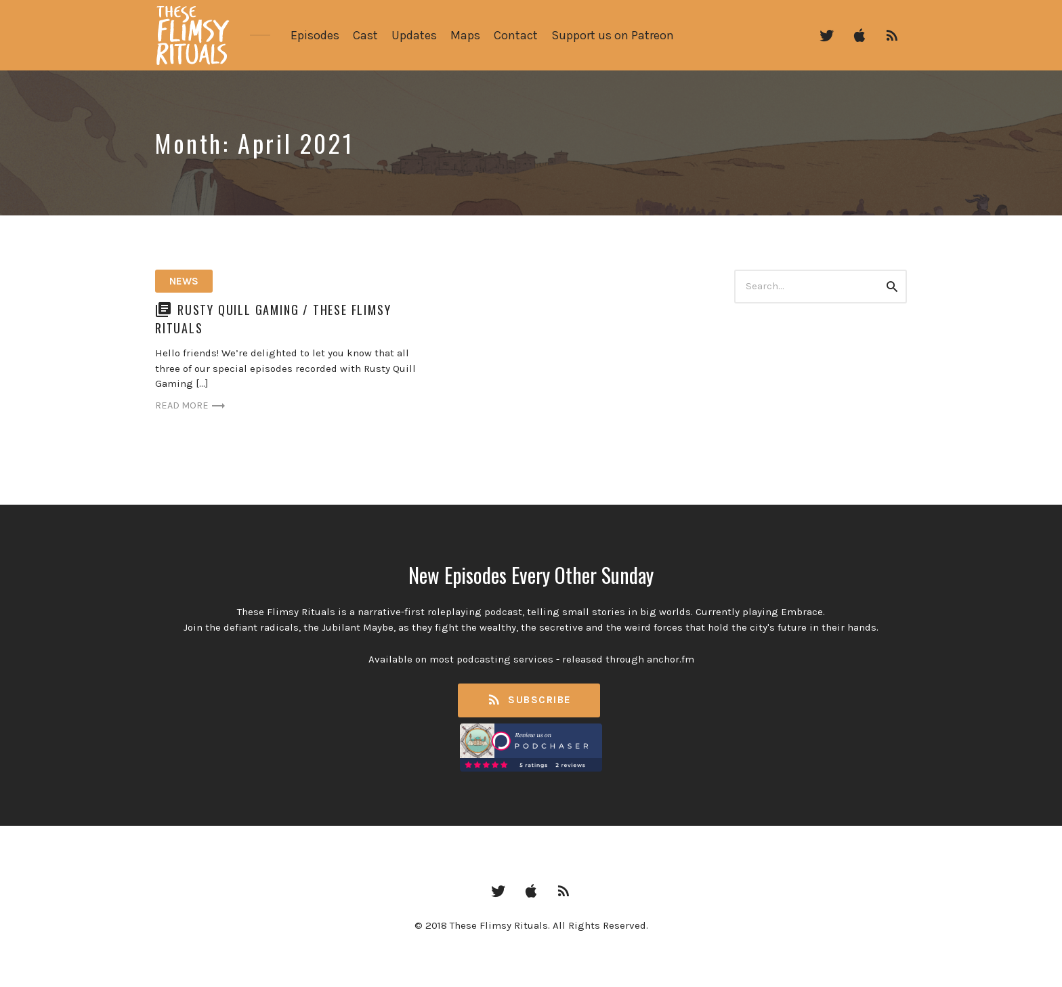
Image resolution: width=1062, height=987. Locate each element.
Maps (465, 35)
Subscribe (529, 700)
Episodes (315, 35)
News (183, 281)
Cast (365, 35)
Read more (192, 406)
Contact (516, 35)
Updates (414, 35)
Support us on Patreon (612, 35)
